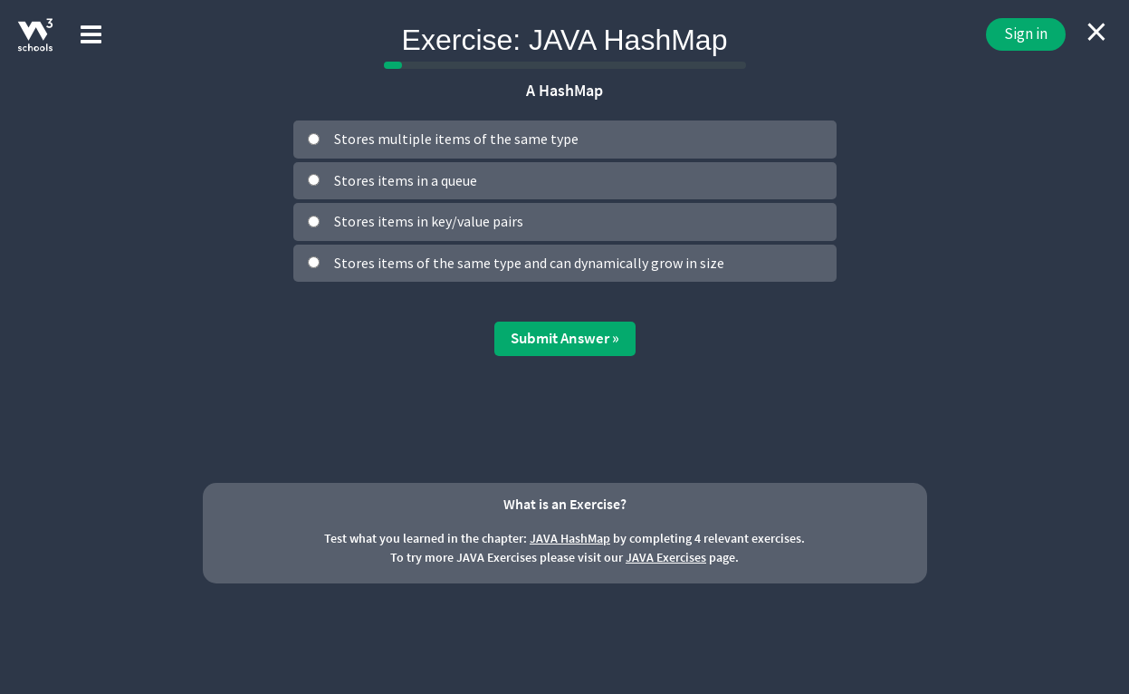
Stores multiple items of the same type (456, 139)
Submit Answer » (565, 338)
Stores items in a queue (405, 180)
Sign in (1026, 33)
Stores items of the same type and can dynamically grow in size (529, 263)
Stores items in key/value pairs (428, 221)
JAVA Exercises (666, 557)
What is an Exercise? (565, 504)
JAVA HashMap (570, 538)
